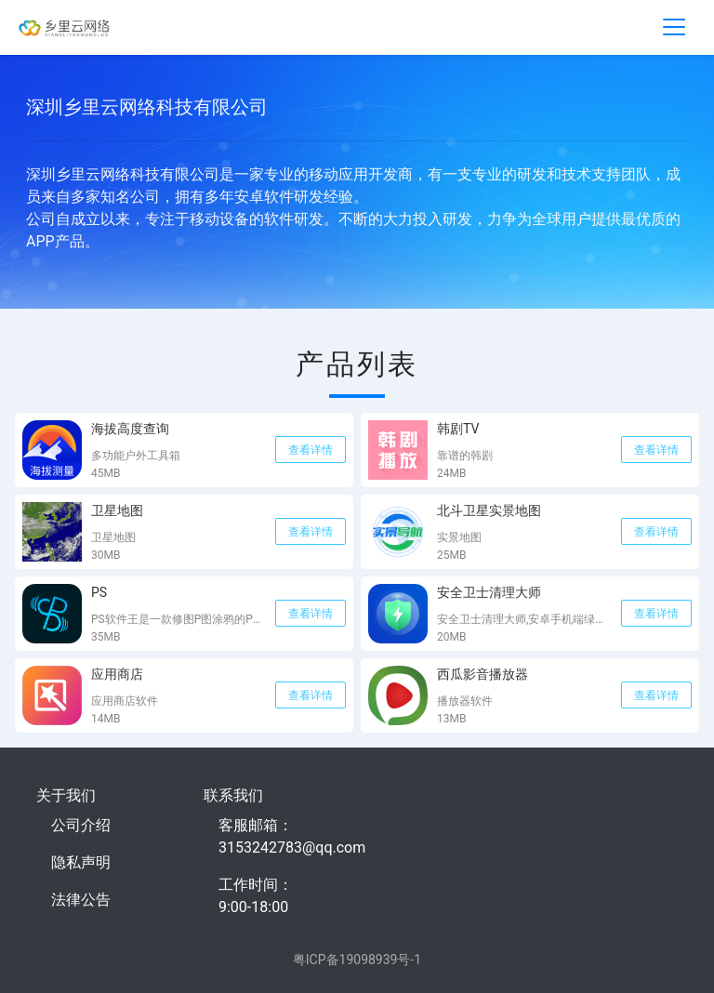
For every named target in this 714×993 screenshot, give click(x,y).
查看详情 (310, 450)
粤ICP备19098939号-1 (357, 959)
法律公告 (81, 899)
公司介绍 (81, 825)
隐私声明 (81, 862)
